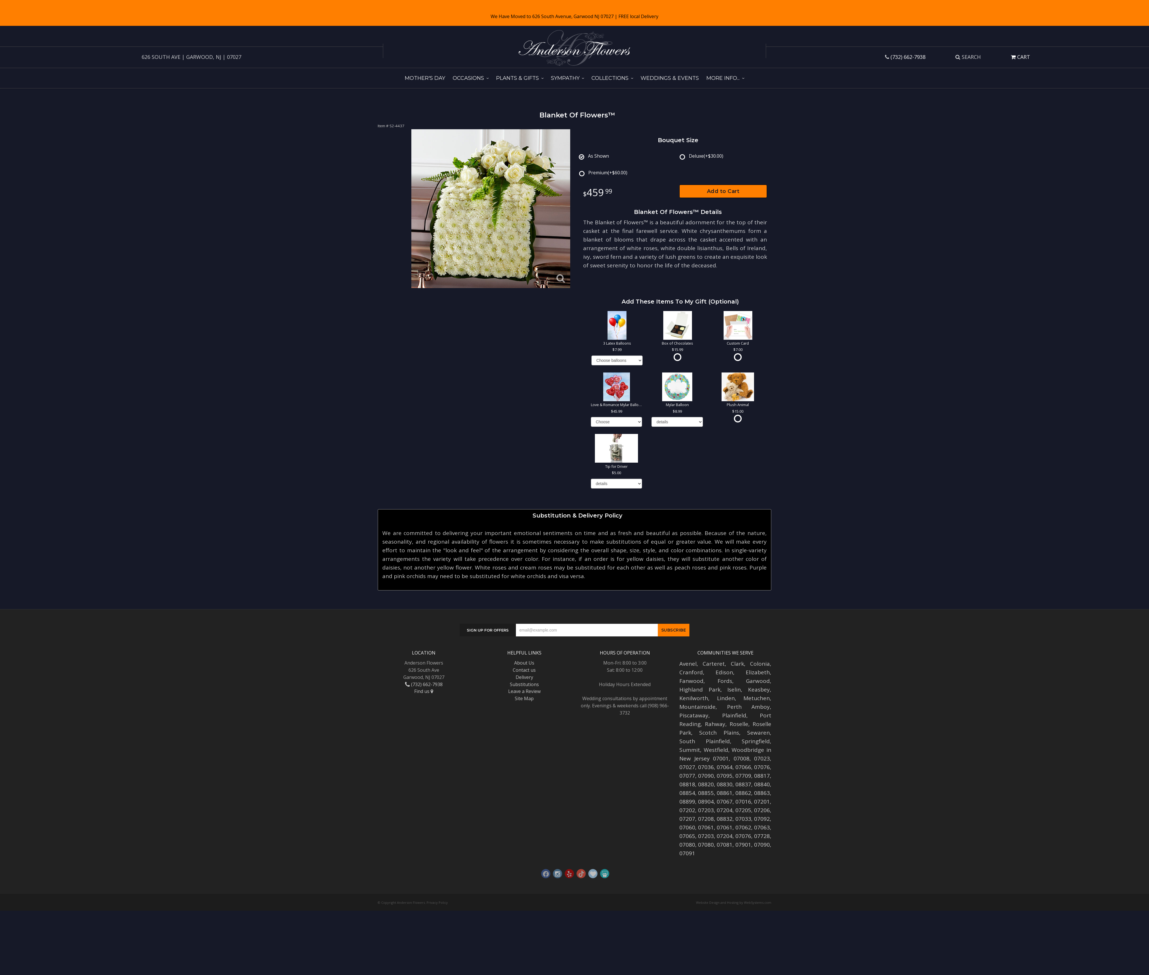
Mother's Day (425, 78)
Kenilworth (693, 698)
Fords (725, 681)
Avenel (688, 663)
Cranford (691, 672)
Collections (610, 78)
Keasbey (759, 689)
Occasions (468, 78)
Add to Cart (723, 191)
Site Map (524, 698)
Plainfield (734, 715)
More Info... (723, 78)
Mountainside (697, 707)
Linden (726, 698)
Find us (423, 691)
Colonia (760, 663)
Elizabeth (758, 672)
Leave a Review (524, 691)
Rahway (715, 724)
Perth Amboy (748, 707)
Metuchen (756, 698)
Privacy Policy (437, 902)
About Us (524, 663)
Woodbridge (748, 750)
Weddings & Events (670, 78)
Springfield (756, 741)
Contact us (524, 670)
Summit (689, 750)
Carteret (714, 663)
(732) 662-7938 (908, 56)
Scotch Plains (719, 732)
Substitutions (524, 684)
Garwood (758, 681)
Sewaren (758, 732)
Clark (737, 663)
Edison (724, 672)
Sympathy (565, 78)
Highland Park (699, 689)
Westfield (716, 750)
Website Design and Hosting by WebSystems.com (733, 902)
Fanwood (691, 681)
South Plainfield (704, 741)
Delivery (524, 677)
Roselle (739, 724)
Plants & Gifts (517, 78)
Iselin (734, 689)
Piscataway (693, 715)
